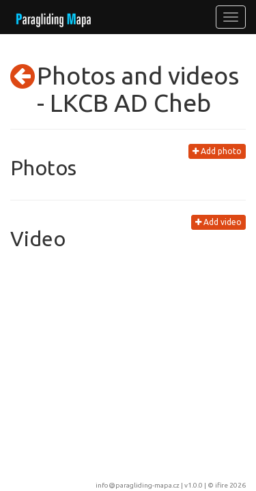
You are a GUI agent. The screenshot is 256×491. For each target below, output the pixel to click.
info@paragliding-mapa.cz (138, 485)
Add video (218, 222)
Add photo (217, 151)
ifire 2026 (230, 485)
